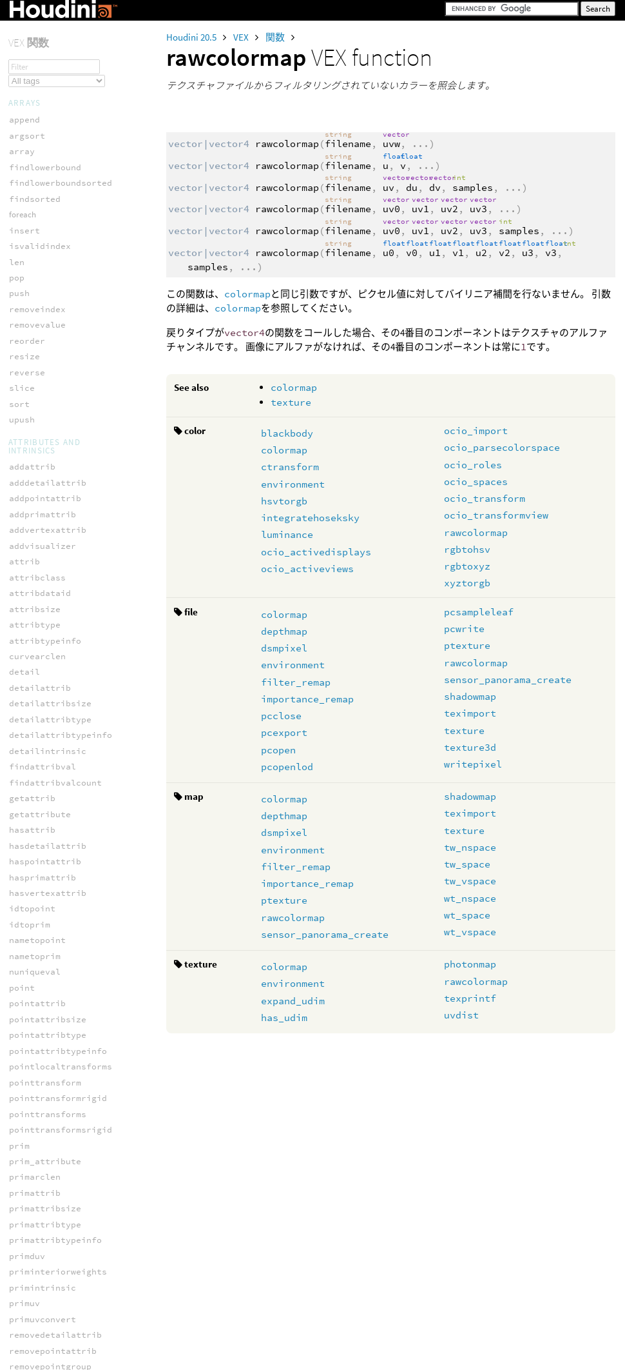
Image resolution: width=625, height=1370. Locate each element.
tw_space (467, 864)
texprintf (470, 998)
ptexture (467, 645)
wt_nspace (470, 898)
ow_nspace (32, 422)
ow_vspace (32, 453)
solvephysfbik (42, 722)
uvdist (461, 1015)
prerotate (32, 516)
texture (291, 402)
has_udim (284, 1017)
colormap (247, 294)
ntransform (35, 391)
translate (32, 753)
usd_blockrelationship (63, 1345)
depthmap (284, 631)
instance (29, 328)
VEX (242, 37)
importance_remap (307, 699)
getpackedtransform (55, 296)
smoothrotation (45, 643)
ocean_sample (40, 122)
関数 (276, 37)
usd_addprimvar (45, 1045)
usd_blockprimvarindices (68, 1329)
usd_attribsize (45, 1250)
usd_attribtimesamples (63, 1266)
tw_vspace (470, 881)
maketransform (42, 359)
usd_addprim (37, 1029)
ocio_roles (473, 465)
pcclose (281, 716)
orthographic (40, 406)
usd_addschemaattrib (58, 1108)
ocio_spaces (476, 481)
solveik (27, 706)
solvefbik (32, 690)
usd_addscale (40, 1092)
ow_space (29, 438)
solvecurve (35, 675)
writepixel (473, 764)
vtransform (35, 816)
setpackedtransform (55, 627)
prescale (29, 533)
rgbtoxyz (467, 566)
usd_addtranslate (50, 1155)
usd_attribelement (53, 1203)
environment (293, 484)
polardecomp (37, 501)
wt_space (467, 915)
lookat (24, 343)
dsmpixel (284, 648)
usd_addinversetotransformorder (86, 998)
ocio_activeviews (307, 568)
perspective (37, 485)
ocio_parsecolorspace (502, 447)
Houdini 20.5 (192, 37)
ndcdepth (29, 375)
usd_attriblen (42, 1218)
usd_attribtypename (55, 1281)
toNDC (22, 738)
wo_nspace (32, 833)
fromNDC (27, 280)
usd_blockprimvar (50, 1313)
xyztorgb (467, 583)
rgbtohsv (467, 549)
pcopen (278, 750)
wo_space (29, 848)
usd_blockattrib (47, 1298)
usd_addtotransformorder (68, 1124)
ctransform (290, 467)
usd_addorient (42, 1013)
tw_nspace (470, 847)
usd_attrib (35, 1187)
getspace (29, 311)
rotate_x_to (37, 596)
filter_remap (296, 682)
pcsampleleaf (479, 612)
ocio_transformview (496, 515)
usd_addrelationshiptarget (73, 1061)
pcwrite (464, 628)
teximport (470, 713)
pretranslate (40, 548)
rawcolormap (476, 532)
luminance (287, 534)
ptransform (35, 564)
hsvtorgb (284, 501)
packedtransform (47, 469)
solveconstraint (47, 659)
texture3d (470, 747)
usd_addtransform (50, 1140)
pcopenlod (287, 766)
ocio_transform (484, 498)
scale (22, 611)
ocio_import (476, 430)
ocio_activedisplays (316, 552)
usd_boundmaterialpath (63, 1361)
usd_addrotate (42, 1076)
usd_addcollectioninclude (71, 982)
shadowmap (470, 696)
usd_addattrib (42, 950)
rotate (24, 580)
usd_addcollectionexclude (71, 966)
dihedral (29, 264)
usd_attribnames (47, 1234)
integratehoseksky (310, 517)
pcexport (284, 732)
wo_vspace (32, 864)
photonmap (470, 964)
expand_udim (293, 1001)
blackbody (287, 433)
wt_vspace (470, 932)
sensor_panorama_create (508, 679)
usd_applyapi (40, 1171)
